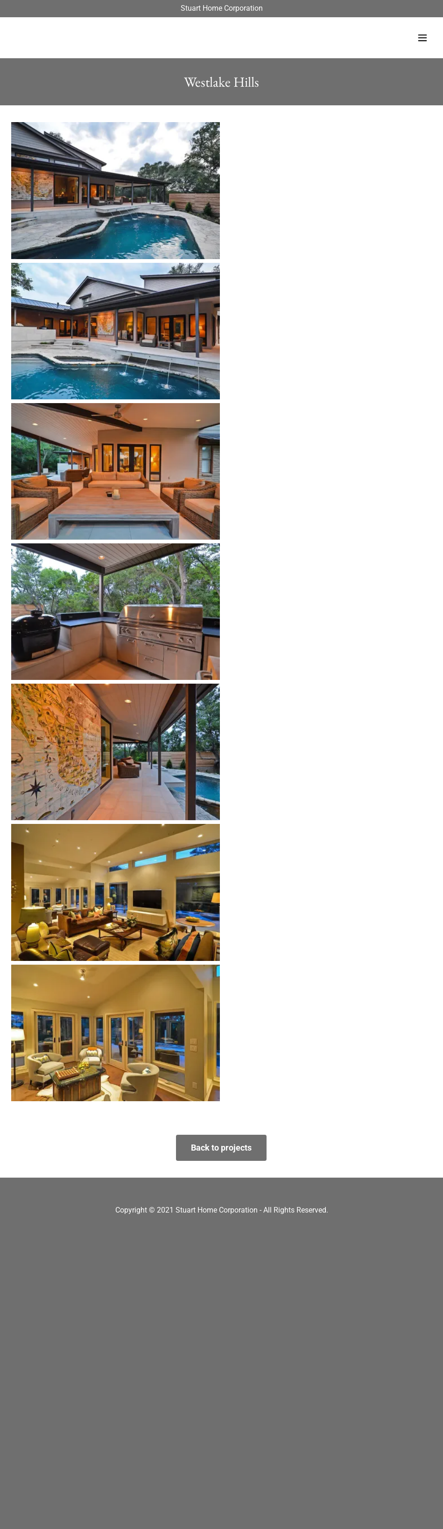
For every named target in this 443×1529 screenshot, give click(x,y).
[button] (422, 37)
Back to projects (221, 1147)
